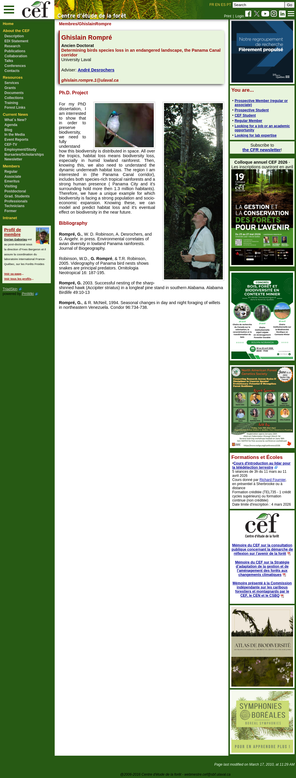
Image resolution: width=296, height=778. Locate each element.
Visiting (10, 186)
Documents (14, 93)
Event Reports (16, 140)
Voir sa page (12, 273)
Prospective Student (252, 110)
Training (11, 103)
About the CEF (16, 30)
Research (12, 46)
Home (8, 23)
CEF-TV (10, 144)
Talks (8, 61)
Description (14, 36)
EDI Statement (16, 41)
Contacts (11, 71)
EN (217, 5)
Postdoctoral (15, 191)
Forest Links (14, 107)
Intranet (10, 218)
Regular (11, 172)
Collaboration (15, 56)
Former (10, 211)
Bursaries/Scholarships (24, 154)
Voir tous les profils (17, 278)
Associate (12, 177)
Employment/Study (20, 149)
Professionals (16, 201)
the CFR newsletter (262, 149)
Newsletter (13, 159)
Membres (68, 23)
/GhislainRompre (94, 23)
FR (212, 5)
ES (223, 5)
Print (227, 16)
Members (11, 166)
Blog (8, 130)
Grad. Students (17, 196)
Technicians (14, 206)
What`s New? (15, 120)
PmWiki (28, 294)
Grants (10, 88)
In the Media (14, 135)
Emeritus (11, 181)
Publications (14, 51)
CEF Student (245, 115)
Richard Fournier (273, 480)
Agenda (10, 125)
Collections (14, 98)
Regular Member (248, 121)
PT (229, 5)
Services (11, 83)
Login (239, 16)
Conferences (15, 66)
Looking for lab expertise (256, 135)
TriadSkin (10, 289)
